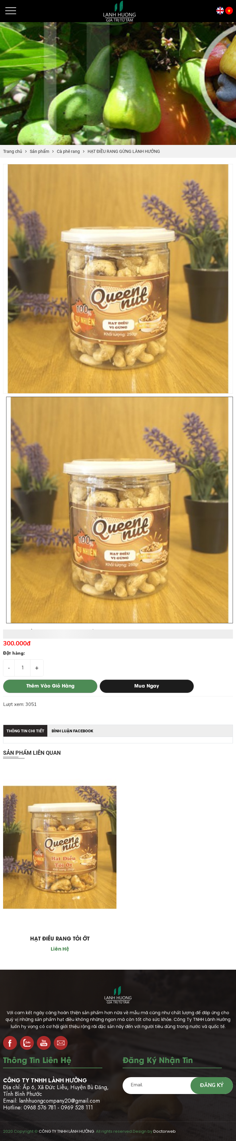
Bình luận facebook (72, 731)
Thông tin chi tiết (25, 731)
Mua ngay (146, 686)
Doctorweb (164, 1131)
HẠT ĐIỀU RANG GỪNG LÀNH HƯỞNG (124, 151)
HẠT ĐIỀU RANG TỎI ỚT (59, 939)
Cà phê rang (68, 151)
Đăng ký (211, 1085)
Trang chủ (12, 151)
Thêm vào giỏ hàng (50, 686)
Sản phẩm (39, 151)
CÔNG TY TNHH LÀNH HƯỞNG (66, 1131)
